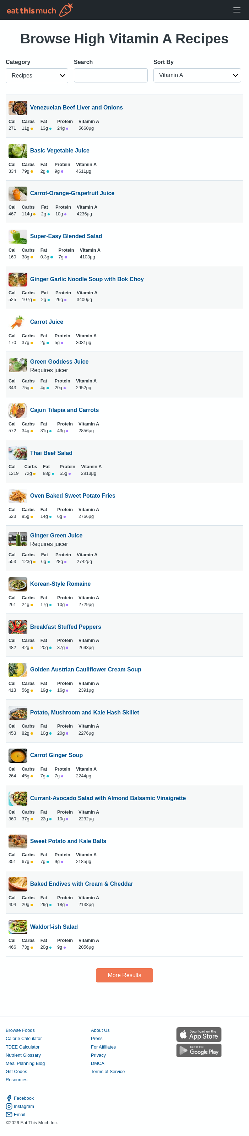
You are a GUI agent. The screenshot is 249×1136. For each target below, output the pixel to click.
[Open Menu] (237, 10)
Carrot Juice (46, 322)
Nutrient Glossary (23, 1055)
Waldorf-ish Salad (54, 927)
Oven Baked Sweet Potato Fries (72, 496)
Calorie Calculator (24, 1038)
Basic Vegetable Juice (60, 151)
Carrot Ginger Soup (56, 756)
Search (83, 62)
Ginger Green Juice (56, 535)
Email (15, 1114)
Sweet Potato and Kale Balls (68, 842)
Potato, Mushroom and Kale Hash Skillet (84, 713)
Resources (16, 1079)
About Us (100, 1030)
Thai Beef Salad (51, 453)
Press (97, 1038)
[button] (37, 75)
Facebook (20, 1098)
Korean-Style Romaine (60, 584)
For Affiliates (103, 1047)
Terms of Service (108, 1071)
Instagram (20, 1106)
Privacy (98, 1055)
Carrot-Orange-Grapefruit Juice (72, 194)
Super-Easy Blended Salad (66, 237)
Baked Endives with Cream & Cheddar (81, 884)
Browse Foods (20, 1030)
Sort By (163, 62)
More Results (124, 975)
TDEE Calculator (22, 1047)
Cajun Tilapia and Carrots (64, 410)
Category (18, 62)
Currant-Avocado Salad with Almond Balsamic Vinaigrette (108, 799)
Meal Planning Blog (25, 1063)
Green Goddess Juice (59, 362)
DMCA (97, 1063)
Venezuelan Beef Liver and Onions (76, 108)
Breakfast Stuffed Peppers (65, 627)
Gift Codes (16, 1071)
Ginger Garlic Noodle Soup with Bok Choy (87, 280)
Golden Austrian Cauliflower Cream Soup (85, 670)
